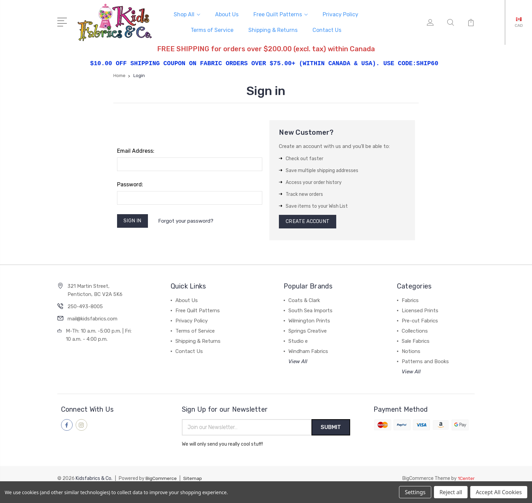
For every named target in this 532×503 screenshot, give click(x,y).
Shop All (187, 14)
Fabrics (410, 301)
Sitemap (192, 479)
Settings (415, 492)
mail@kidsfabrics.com (92, 319)
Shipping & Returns (273, 29)
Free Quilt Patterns (280, 14)
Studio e (298, 342)
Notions (411, 352)
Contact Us (326, 29)
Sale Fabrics (416, 342)
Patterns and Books (425, 362)
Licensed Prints (420, 311)
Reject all (450, 492)
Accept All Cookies (499, 492)
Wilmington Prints (309, 321)
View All (297, 362)
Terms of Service (212, 29)
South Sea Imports (310, 311)
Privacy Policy (340, 14)
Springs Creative (307, 332)
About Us (227, 14)
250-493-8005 (85, 307)
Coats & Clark (304, 301)
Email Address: (135, 150)
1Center (466, 479)
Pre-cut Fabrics (420, 321)
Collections (415, 332)
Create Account (308, 222)
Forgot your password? (186, 221)
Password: (130, 184)
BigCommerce (161, 479)
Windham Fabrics (308, 352)
